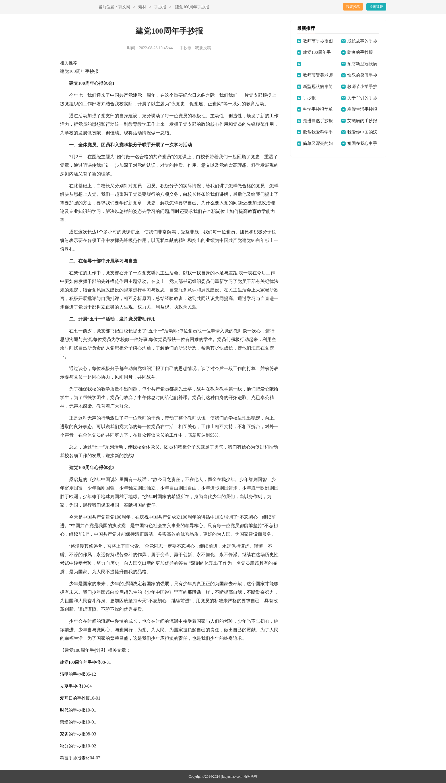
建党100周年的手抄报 (80, 662)
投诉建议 (376, 7)
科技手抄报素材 (75, 758)
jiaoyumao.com (231, 776)
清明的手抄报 (73, 674)
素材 (142, 7)
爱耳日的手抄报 (75, 698)
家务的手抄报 (73, 734)
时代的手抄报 (73, 710)
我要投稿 (353, 7)
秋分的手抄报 (73, 746)
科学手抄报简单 (318, 109)
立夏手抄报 (70, 686)
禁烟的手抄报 (73, 722)
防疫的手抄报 (360, 52)
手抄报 (160, 7)
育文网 (124, 7)
